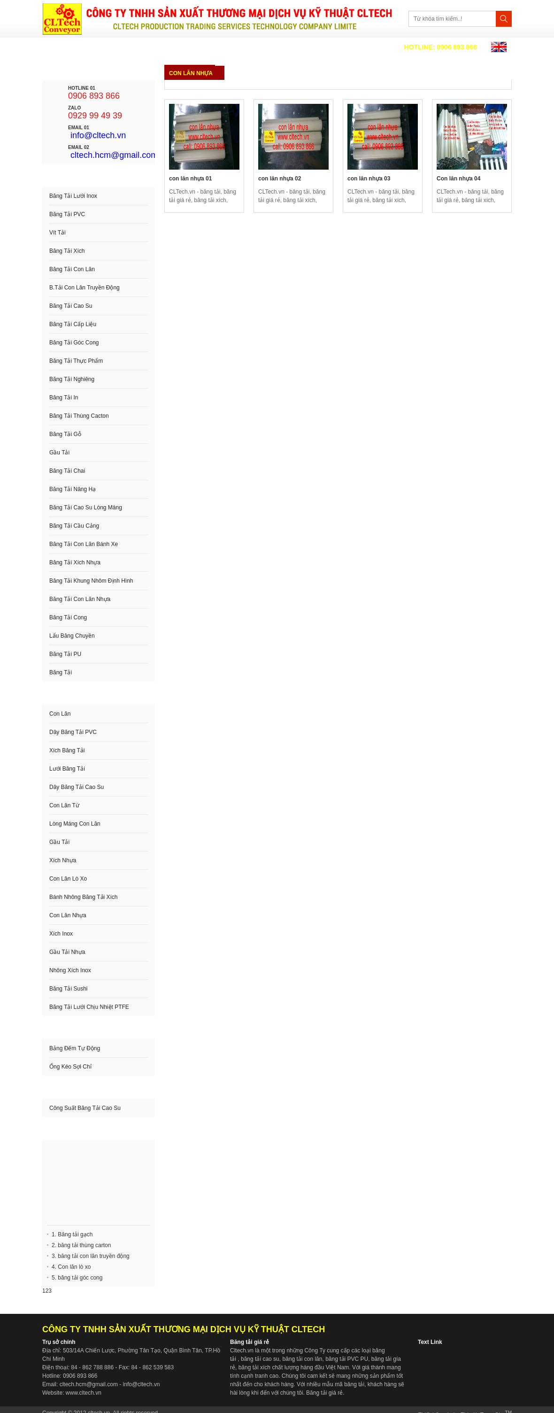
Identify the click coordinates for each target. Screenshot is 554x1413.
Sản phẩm (184, 47)
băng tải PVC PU (346, 1359)
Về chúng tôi (128, 47)
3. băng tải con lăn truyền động (91, 1256)
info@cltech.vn (98, 135)
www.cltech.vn (83, 1393)
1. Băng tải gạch (72, 1234)
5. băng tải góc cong (77, 1277)
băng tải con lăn (302, 1359)
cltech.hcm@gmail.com (114, 155)
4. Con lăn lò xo (71, 1267)
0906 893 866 (440, 47)
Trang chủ (70, 47)
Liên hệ (267, 47)
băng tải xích (254, 1367)
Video (227, 47)
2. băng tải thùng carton (81, 1245)
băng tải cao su (260, 1359)
